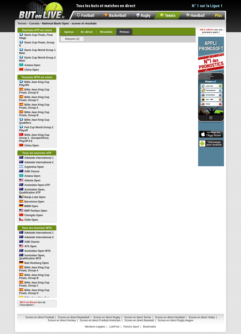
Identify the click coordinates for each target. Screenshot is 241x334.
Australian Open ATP (34, 185)
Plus (218, 15)
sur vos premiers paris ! (211, 30)
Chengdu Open (31, 215)
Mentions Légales (95, 326)
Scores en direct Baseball (139, 320)
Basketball (115, 15)
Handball (195, 15)
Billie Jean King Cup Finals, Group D (34, 91)
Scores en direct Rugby (106, 317)
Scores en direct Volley (202, 317)
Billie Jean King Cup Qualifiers (34, 121)
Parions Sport (131, 326)
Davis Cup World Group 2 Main (37, 59)
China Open (29, 69)
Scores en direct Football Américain (100, 320)
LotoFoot (114, 326)
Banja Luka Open (32, 197)
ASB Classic (29, 171)
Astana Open (29, 65)
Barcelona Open (31, 201)
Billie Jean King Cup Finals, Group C (34, 98)
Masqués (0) (72, 38)
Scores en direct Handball (170, 317)
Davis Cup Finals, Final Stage (36, 36)
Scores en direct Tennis (137, 317)
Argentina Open (31, 166)
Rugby (142, 15)
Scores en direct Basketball (73, 317)
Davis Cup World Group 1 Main (37, 51)
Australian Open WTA (35, 250)
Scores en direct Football (39, 317)
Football (85, 15)
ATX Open (28, 246)
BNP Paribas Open (33, 210)
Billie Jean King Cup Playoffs (34, 83)
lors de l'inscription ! (32, 303)
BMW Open (28, 206)
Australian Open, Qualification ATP (32, 191)
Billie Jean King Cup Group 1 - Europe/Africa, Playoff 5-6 (34, 137)
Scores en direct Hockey (62, 320)
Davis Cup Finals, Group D (36, 44)
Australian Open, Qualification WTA (32, 257)
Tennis (167, 15)
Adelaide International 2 (36, 162)
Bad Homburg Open (34, 262)
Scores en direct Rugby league (175, 320)
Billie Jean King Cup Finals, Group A (34, 106)
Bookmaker (149, 326)
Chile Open (28, 219)
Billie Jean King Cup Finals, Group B (34, 114)
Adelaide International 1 (36, 157)
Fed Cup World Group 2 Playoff (36, 129)
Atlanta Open (30, 180)
